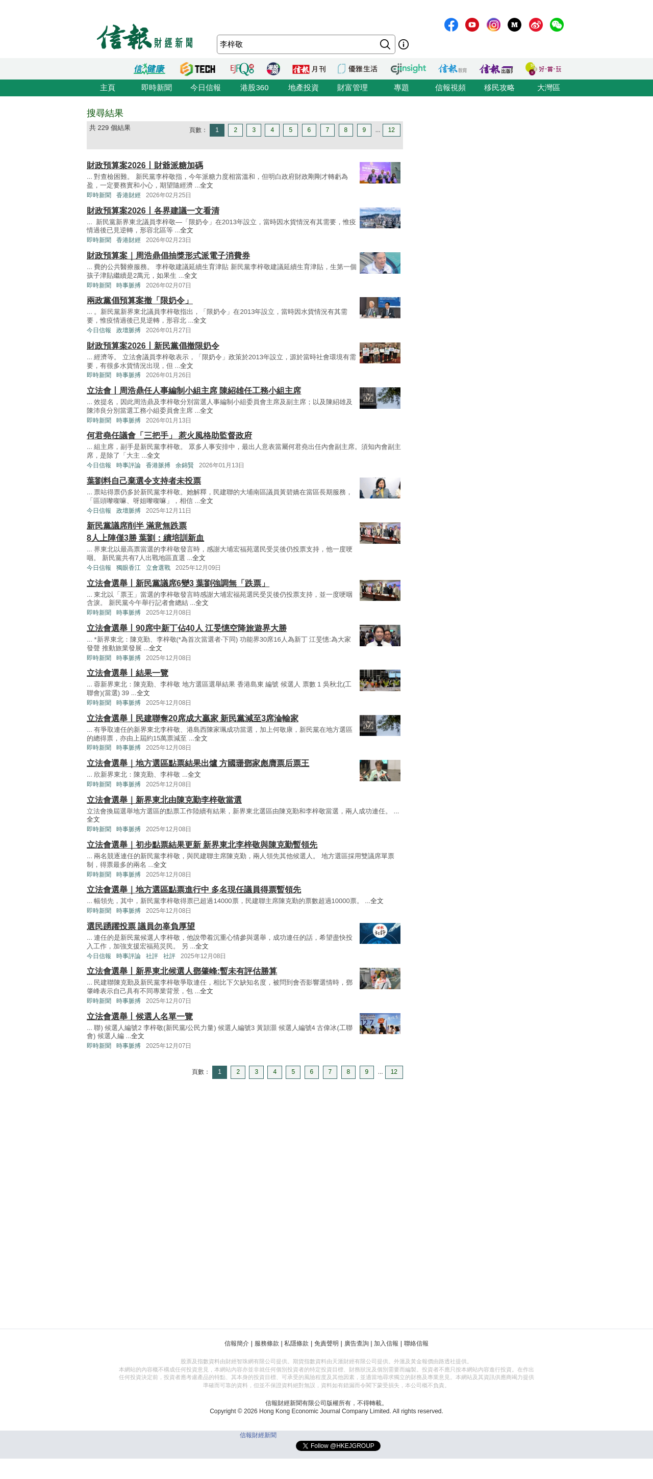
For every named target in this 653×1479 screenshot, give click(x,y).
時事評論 (128, 465)
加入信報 (386, 1343)
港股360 (254, 87)
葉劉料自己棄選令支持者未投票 (144, 481)
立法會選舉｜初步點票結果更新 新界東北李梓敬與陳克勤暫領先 (202, 844)
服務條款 (267, 1343)
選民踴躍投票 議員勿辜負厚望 (141, 926)
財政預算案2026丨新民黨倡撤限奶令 (153, 345)
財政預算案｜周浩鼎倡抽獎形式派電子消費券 (168, 255)
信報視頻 (450, 87)
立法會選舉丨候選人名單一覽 (140, 1016)
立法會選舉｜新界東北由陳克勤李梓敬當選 (164, 800)
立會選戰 (158, 567)
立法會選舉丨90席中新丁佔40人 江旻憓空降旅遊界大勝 (187, 628)
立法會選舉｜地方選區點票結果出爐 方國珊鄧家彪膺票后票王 (198, 763)
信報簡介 (236, 1343)
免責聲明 (326, 1343)
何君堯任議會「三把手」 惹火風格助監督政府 (169, 435)
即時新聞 (156, 87)
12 (391, 130)
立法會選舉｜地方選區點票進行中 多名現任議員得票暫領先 (194, 889)
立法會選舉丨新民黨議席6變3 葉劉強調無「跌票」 (178, 583)
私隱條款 (296, 1343)
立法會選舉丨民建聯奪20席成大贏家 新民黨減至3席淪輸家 (192, 718)
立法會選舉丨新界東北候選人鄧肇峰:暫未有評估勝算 (182, 971)
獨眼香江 (128, 567)
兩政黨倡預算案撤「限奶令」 (140, 300)
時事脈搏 (128, 285)
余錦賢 (184, 465)
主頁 (107, 87)
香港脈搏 (158, 465)
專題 (401, 87)
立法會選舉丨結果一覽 (127, 673)
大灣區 (548, 87)
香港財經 (128, 195)
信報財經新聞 (258, 1435)
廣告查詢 (356, 1343)
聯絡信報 (416, 1343)
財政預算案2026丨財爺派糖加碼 (145, 165)
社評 (152, 956)
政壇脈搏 (128, 330)
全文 (206, 185)
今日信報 (205, 87)
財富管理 (352, 87)
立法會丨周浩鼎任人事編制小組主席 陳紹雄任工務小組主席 (194, 390)
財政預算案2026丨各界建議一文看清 (153, 210)
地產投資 (303, 87)
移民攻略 (499, 87)
